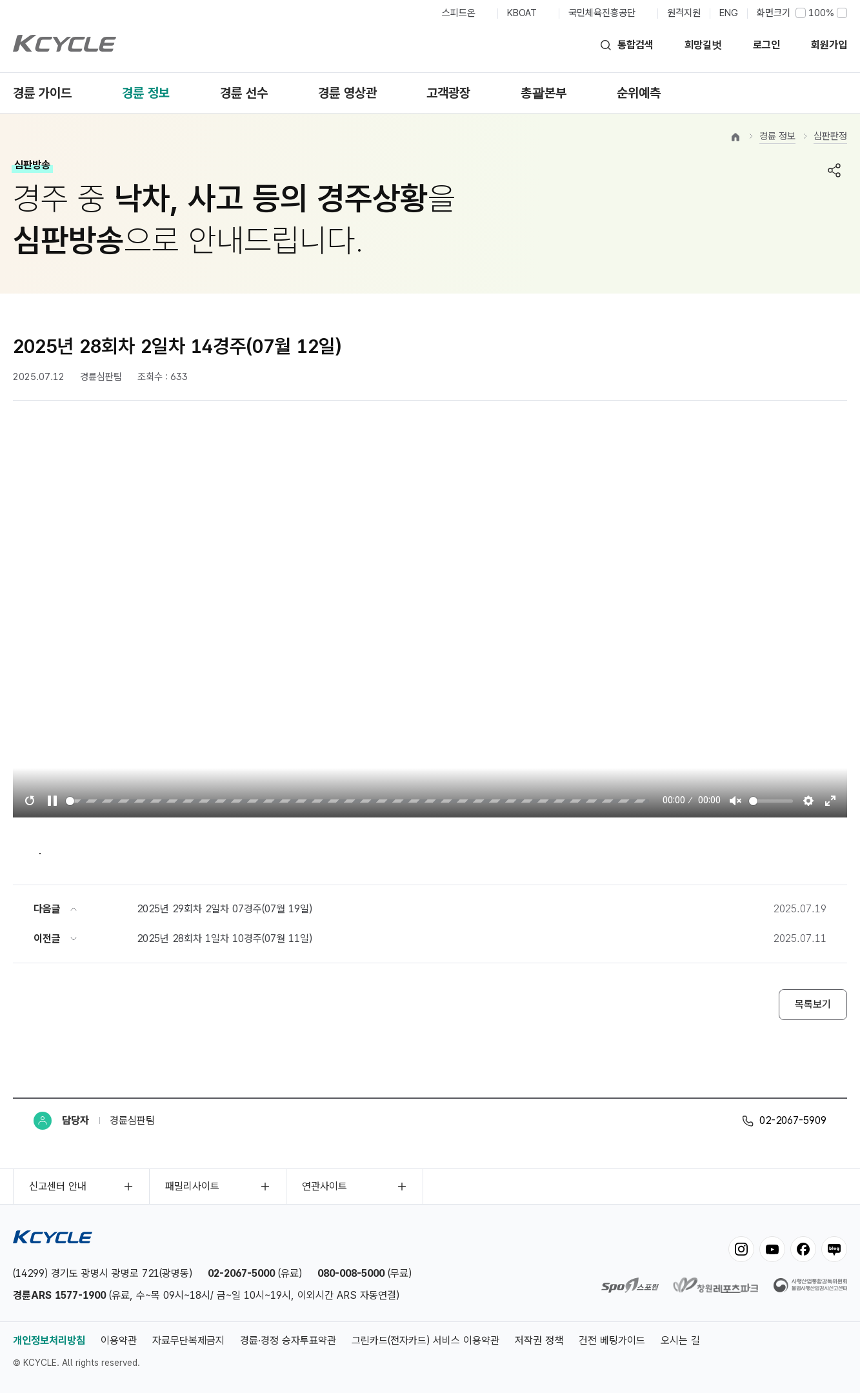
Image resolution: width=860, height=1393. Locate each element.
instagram (741, 1249)
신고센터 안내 (57, 1186)
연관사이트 (324, 1186)
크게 (842, 13)
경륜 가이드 (42, 93)
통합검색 (635, 45)
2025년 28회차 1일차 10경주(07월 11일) (224, 938)
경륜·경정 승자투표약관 (288, 1340)
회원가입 (829, 45)
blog (834, 1249)
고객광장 (448, 93)
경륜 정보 (146, 93)
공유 (834, 170)
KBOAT (522, 13)
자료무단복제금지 (188, 1340)
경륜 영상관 (347, 93)
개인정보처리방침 (49, 1340)
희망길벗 (703, 45)
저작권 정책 (539, 1340)
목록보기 (813, 1004)
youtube (772, 1249)
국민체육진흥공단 (601, 13)
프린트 (806, 170)
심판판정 (830, 136)
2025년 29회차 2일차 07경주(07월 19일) (224, 909)
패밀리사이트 (192, 1186)
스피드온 (458, 13)
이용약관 (119, 1340)
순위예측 (639, 93)
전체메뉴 (839, 93)
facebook (803, 1249)
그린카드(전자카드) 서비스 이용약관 (425, 1340)
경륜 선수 (244, 93)
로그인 (766, 45)
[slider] (358, 801)
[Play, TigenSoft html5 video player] (52, 800)
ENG (728, 13)
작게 (800, 13)
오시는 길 (680, 1340)
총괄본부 (543, 93)
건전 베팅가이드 (612, 1340)
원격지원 (684, 13)
